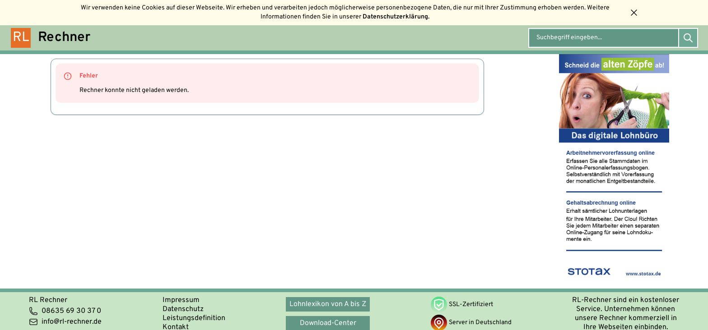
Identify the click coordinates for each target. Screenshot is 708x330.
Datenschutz (183, 309)
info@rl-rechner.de (65, 321)
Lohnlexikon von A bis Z (327, 304)
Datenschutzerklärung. (396, 17)
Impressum (181, 300)
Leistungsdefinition (194, 318)
